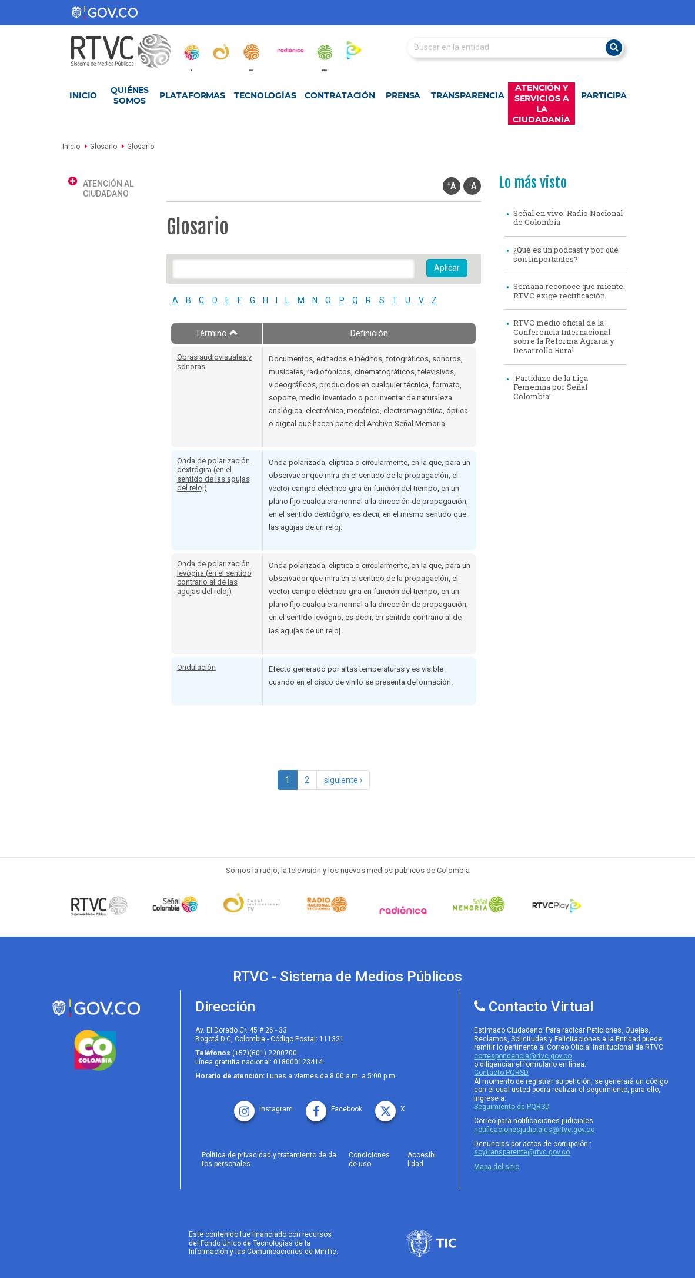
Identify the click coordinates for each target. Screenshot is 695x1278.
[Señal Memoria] (478, 904)
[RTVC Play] (554, 904)
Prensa (403, 95)
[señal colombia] (175, 904)
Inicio (83, 95)
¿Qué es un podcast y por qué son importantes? (566, 254)
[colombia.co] (95, 1051)
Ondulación (196, 667)
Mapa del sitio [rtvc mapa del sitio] (496, 1167)
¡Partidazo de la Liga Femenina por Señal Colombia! (550, 387)
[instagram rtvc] (263, 1105)
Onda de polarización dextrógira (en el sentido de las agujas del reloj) (213, 474)
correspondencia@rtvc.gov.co (523, 1056)
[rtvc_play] (354, 49)
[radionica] (290, 50)
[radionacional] (251, 52)
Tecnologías (265, 95)
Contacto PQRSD (501, 1072)
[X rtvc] (390, 1105)
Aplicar (447, 268)
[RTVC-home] (127, 51)
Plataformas (192, 95)
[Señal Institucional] (251, 904)
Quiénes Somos (130, 95)
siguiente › (343, 780)
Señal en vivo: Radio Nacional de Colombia (568, 218)
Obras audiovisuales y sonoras (214, 362)
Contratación (340, 95)
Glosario (103, 146)
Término (216, 333)
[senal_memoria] (324, 52)
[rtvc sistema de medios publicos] (95, 1008)
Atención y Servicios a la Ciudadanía (541, 103)
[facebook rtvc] (334, 1105)
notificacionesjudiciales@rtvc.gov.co (534, 1130)
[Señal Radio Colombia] (327, 904)
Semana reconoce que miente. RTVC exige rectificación (569, 291)
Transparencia (467, 95)
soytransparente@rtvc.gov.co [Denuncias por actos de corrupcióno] (522, 1152)
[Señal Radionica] (403, 910)
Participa (604, 95)
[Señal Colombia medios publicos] (99, 905)
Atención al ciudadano (108, 188)
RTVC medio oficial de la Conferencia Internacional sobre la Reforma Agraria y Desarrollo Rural (563, 336)
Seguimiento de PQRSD (512, 1107)
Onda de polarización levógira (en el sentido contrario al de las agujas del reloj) (214, 577)
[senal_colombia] (191, 52)
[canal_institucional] (221, 52)
